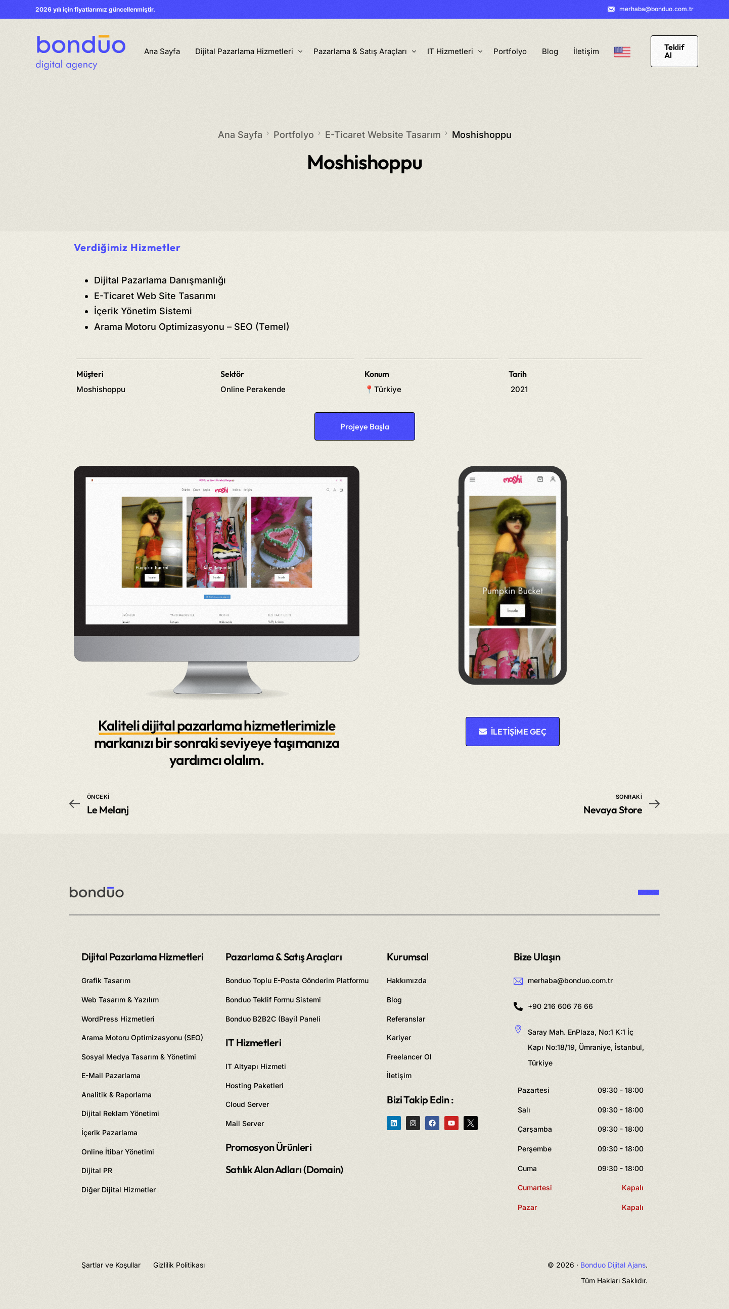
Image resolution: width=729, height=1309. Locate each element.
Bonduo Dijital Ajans (613, 1264)
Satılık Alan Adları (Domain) (284, 1169)
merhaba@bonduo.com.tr (656, 9)
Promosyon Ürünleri (268, 1147)
